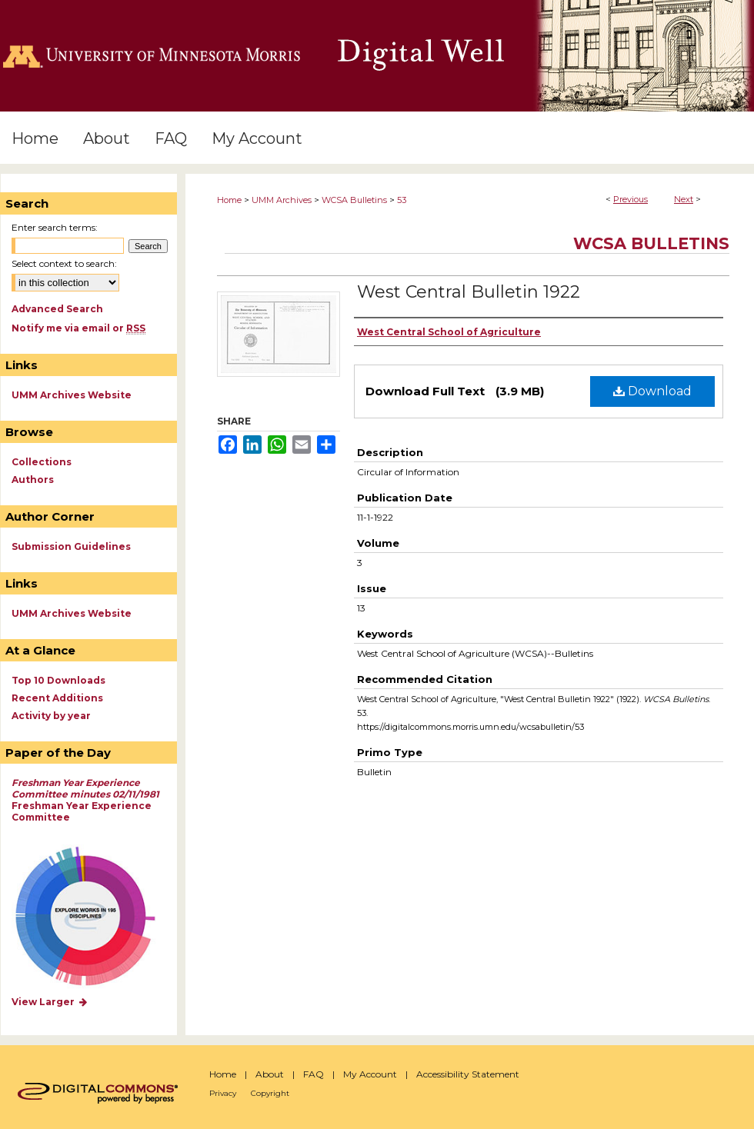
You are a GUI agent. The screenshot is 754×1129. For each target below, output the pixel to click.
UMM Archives (282, 200)
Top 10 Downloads (58, 680)
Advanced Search (57, 309)
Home (229, 200)
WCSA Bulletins (354, 200)
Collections (42, 462)
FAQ (313, 1074)
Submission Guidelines (71, 546)
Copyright (270, 1093)
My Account (370, 1074)
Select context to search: (64, 263)
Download (652, 391)
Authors (33, 479)
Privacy (222, 1093)
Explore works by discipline (95, 917)
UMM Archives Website (72, 395)
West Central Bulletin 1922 (468, 291)
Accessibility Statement (467, 1074)
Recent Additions (57, 698)
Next (683, 199)
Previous (630, 199)
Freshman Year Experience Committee (85, 800)
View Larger (50, 1001)
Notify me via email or (78, 328)
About (269, 1074)
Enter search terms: (55, 227)
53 (401, 200)
